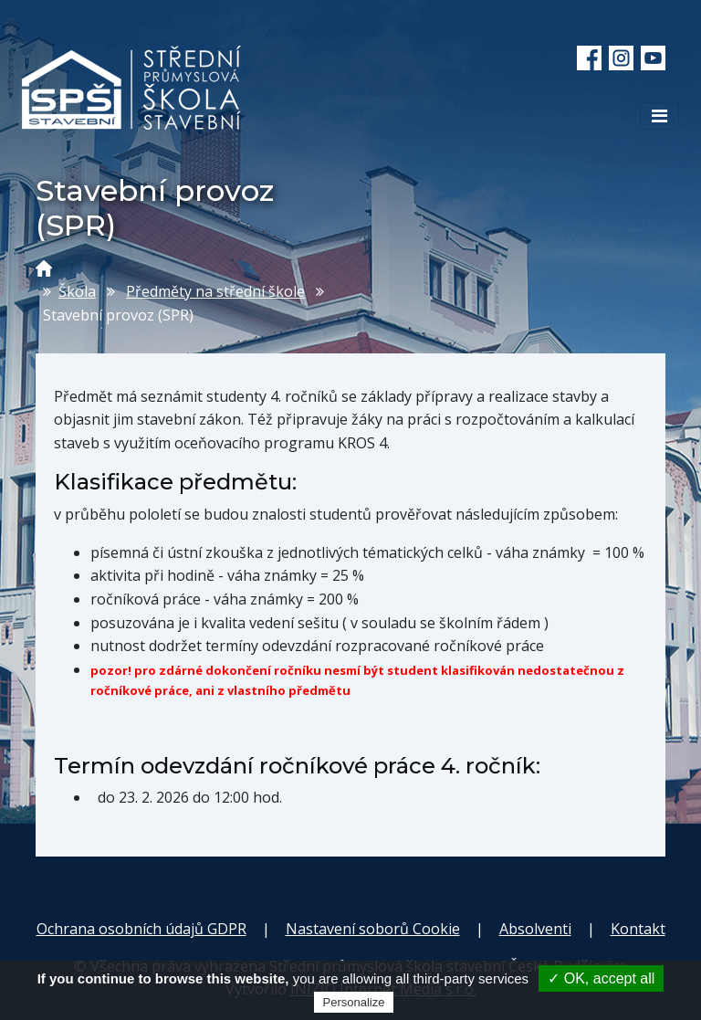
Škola (77, 291)
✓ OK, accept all (601, 978)
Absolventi (535, 929)
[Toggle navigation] (659, 116)
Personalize (354, 1002)
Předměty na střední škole (215, 291)
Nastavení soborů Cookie (373, 929)
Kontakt (638, 929)
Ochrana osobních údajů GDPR (141, 929)
